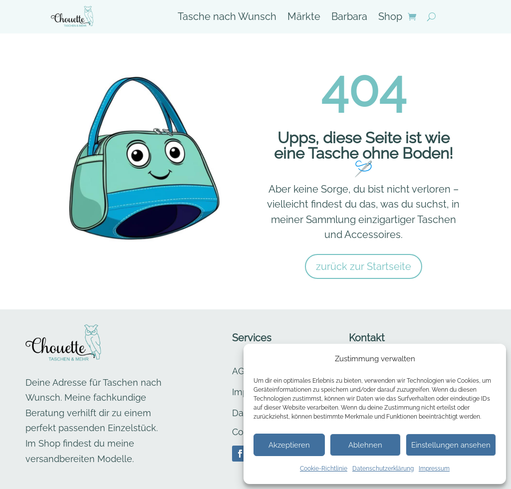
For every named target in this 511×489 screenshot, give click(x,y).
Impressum (434, 468)
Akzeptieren (289, 445)
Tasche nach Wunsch (227, 17)
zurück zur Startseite (363, 266)
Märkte (303, 17)
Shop (390, 17)
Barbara (349, 17)
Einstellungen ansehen (451, 445)
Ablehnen (365, 445)
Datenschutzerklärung (383, 468)
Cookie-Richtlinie (323, 468)
